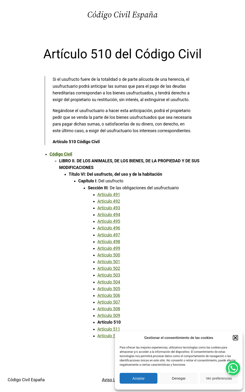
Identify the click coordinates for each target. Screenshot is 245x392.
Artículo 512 (108, 335)
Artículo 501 (108, 261)
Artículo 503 (108, 275)
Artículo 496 (108, 228)
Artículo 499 (108, 248)
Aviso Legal (112, 379)
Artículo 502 (108, 268)
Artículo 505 (108, 288)
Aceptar (138, 378)
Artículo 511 (108, 329)
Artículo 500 (108, 255)
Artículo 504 (108, 282)
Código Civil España (122, 14)
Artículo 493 (108, 208)
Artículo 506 (108, 295)
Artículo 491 (108, 194)
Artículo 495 (108, 221)
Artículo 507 (108, 302)
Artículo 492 (108, 201)
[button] (235, 337)
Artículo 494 (108, 214)
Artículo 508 (108, 308)
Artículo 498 (108, 241)
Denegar (179, 378)
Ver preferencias (219, 378)
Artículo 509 (108, 315)
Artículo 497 (108, 235)
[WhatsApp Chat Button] (233, 368)
